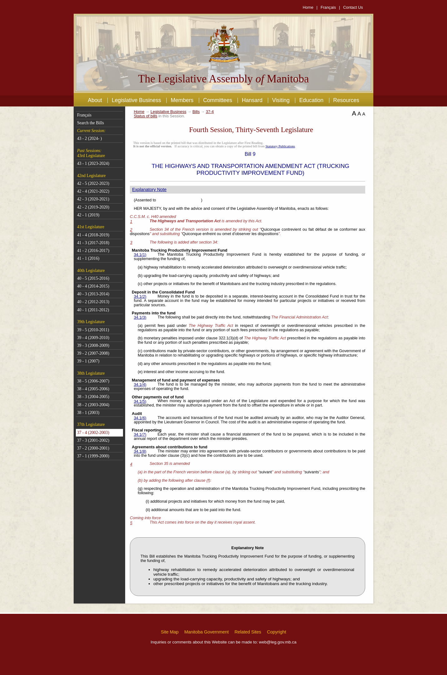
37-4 (210, 112)
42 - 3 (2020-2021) (93, 199)
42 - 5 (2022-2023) (93, 183)
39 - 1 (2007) (88, 361)
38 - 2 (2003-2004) (93, 404)
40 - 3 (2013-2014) (93, 294)
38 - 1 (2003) (88, 412)
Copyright (276, 631)
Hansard (252, 100)
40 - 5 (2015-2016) (93, 278)
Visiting (281, 100)
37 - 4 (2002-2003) (93, 432)
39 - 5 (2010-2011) (93, 330)
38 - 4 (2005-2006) (93, 389)
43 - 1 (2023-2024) (93, 163)
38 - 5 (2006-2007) (93, 381)
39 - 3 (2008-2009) (93, 345)
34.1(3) (140, 317)
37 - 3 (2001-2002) (93, 440)
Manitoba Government (206, 631)
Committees (217, 100)
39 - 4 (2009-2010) (93, 337)
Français (328, 7)
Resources (346, 100)
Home (308, 7)
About (95, 100)
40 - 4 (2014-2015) (93, 286)
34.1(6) (140, 418)
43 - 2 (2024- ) (89, 138)
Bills (196, 112)
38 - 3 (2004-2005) (93, 396)
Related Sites (247, 631)
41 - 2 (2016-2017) (93, 250)
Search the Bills (90, 123)
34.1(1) (140, 255)
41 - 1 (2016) (88, 258)
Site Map (170, 631)
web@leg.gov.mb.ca (278, 642)
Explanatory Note (149, 189)
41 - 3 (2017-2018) (93, 242)
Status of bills (145, 116)
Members (182, 100)
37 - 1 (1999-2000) (93, 456)
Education (311, 100)
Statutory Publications (280, 146)
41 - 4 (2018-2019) (93, 235)
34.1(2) (140, 296)
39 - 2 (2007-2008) (93, 353)
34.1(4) (140, 384)
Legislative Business (136, 100)
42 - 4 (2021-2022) (93, 191)
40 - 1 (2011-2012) (93, 310)
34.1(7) (140, 434)
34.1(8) (140, 451)
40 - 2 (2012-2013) (93, 301)
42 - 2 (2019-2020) (93, 207)
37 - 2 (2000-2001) (93, 448)
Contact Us (353, 7)
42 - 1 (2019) (88, 215)
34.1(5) (140, 401)
